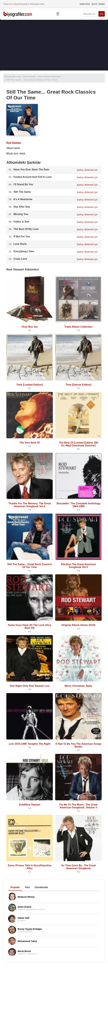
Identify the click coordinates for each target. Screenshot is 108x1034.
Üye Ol (94, 4)
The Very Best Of (29, 442)
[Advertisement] (54, 45)
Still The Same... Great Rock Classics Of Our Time (29, 565)
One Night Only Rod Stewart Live (29, 686)
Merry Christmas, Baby (78, 686)
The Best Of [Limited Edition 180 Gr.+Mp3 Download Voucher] (78, 444)
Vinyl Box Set (30, 326)
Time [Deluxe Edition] (78, 384)
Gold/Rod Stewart (29, 804)
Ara (101, 14)
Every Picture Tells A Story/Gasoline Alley (29, 867)
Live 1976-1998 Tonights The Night (29, 743)
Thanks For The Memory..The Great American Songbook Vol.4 (29, 505)
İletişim (102, 4)
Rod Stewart (13, 142)
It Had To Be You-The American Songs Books (78, 745)
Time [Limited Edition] (29, 384)
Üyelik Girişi (85, 4)
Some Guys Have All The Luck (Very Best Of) (29, 626)
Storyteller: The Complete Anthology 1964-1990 (78, 505)
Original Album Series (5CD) (78, 625)
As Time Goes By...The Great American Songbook (78, 867)
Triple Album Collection (78, 326)
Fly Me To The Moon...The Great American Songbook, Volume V (78, 806)
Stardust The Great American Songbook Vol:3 (78, 565)
